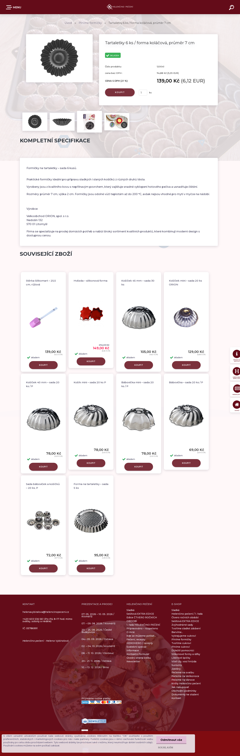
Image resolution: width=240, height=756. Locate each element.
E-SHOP (9, 7)
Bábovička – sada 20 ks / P (186, 382)
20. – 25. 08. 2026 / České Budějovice (97, 631)
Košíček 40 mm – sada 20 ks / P (42, 384)
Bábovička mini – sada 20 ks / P (137, 384)
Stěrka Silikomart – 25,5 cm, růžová (41, 282)
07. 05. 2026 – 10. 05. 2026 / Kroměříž (98, 615)
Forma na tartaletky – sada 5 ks (91, 485)
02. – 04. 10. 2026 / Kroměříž (98, 646)
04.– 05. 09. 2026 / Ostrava (97, 639)
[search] (232, 8)
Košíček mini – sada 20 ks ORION (185, 282)
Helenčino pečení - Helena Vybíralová (45, 640)
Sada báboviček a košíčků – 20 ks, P (43, 485)
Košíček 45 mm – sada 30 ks (137, 282)
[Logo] (120, 7)
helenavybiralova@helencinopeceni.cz (45, 611)
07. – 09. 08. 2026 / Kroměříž (98, 623)
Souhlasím (165, 747)
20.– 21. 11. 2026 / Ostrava (96, 661)
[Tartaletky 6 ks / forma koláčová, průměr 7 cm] (59, 35)
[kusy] (143, 93)
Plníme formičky (90, 23)
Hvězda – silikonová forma (90, 280)
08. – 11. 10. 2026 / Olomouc (98, 653)
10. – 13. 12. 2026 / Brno (95, 667)
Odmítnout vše (171, 739)
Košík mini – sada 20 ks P (90, 382)
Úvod (68, 23)
